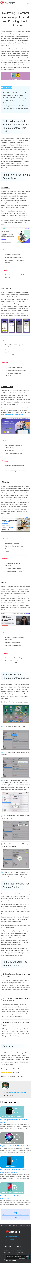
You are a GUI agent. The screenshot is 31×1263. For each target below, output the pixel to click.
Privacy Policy (7, 1252)
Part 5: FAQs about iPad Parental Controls (15, 108)
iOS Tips (24, 1092)
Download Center (11, 1236)
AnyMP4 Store (11, 1240)
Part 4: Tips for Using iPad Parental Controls (16, 106)
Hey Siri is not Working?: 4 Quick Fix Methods (15, 1146)
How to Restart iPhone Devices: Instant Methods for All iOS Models (13, 1171)
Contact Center (19, 1252)
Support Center (19, 1250)
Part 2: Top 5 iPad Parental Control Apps (15, 98)
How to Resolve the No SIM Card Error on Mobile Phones (14, 1197)
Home (9, 1225)
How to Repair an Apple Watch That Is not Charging (14, 1121)
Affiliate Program (20, 1255)
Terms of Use (7, 1255)
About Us (6, 1250)
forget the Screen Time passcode (13, 414)
